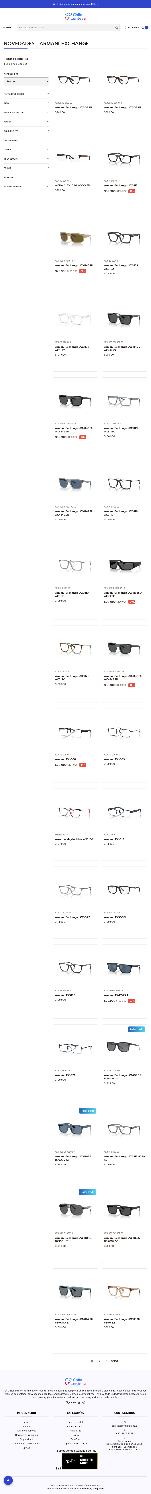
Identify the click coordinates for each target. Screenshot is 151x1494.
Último (114, 1360)
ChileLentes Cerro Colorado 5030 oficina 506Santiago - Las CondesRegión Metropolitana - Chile (124, 1444)
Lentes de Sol (75, 1422)
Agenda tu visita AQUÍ (75, 1443)
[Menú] (7, 27)
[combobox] (68, 27)
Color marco (26, 140)
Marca (26, 121)
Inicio (26, 1422)
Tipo (26, 103)
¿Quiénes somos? (26, 1430)
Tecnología (26, 158)
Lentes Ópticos (75, 1426)
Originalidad (26, 1439)
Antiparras (75, 1430)
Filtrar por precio (26, 94)
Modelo (26, 177)
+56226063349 (124, 1432)
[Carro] (145, 28)
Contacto (26, 1426)
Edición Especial (26, 186)
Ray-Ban (75, 1439)
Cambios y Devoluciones (26, 1443)
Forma (26, 168)
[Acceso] (131, 27)
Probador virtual (26, 112)
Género (26, 149)
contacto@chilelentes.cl (125, 1424)
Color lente (26, 131)
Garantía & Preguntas (26, 1435)
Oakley (75, 1435)
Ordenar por (11, 74)
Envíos (26, 1448)
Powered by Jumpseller (92, 1488)
